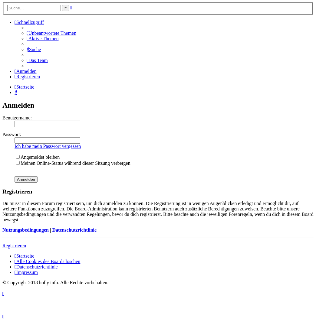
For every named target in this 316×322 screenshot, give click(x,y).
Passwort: (11, 134)
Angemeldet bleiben (38, 157)
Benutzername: (17, 117)
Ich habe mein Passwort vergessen (48, 146)
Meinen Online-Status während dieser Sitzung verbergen (73, 163)
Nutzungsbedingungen (25, 230)
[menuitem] (51, 33)
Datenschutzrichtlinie (74, 230)
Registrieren (14, 245)
